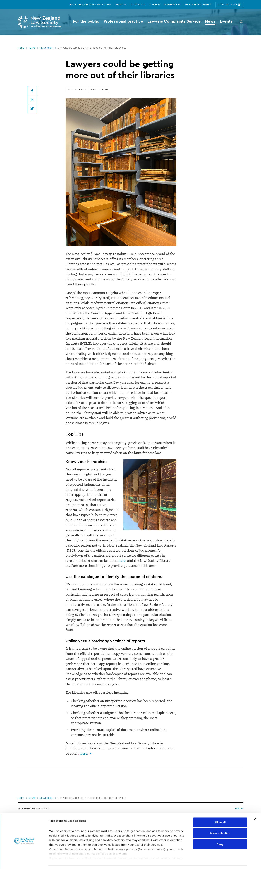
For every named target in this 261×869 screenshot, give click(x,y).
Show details (197, 861)
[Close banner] (255, 807)
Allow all (220, 811)
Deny (220, 833)
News (33, 47)
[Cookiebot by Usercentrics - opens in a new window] (24, 861)
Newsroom (48, 47)
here (122, 561)
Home (23, 47)
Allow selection (220, 822)
